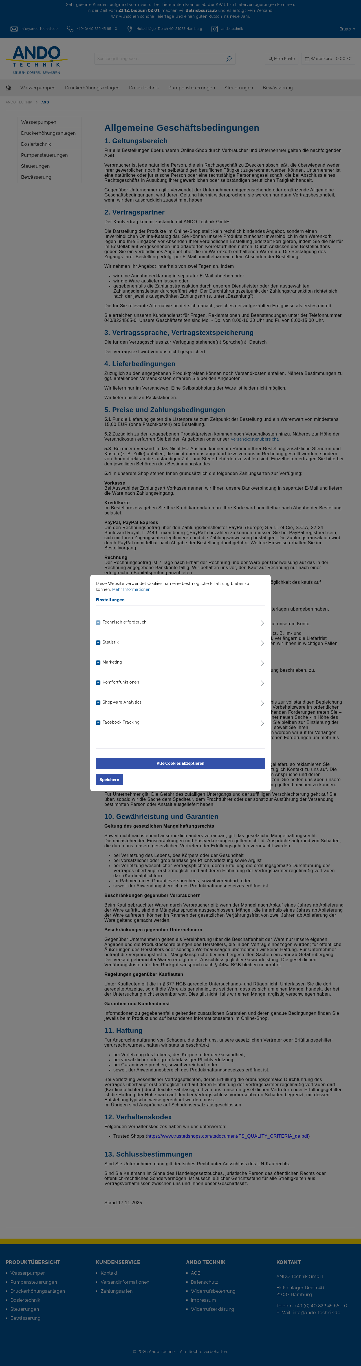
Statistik (110, 642)
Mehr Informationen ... (133, 589)
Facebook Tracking (121, 722)
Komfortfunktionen (121, 682)
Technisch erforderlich (125, 622)
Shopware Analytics (122, 702)
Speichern (109, 779)
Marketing (112, 662)
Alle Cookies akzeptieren (180, 763)
